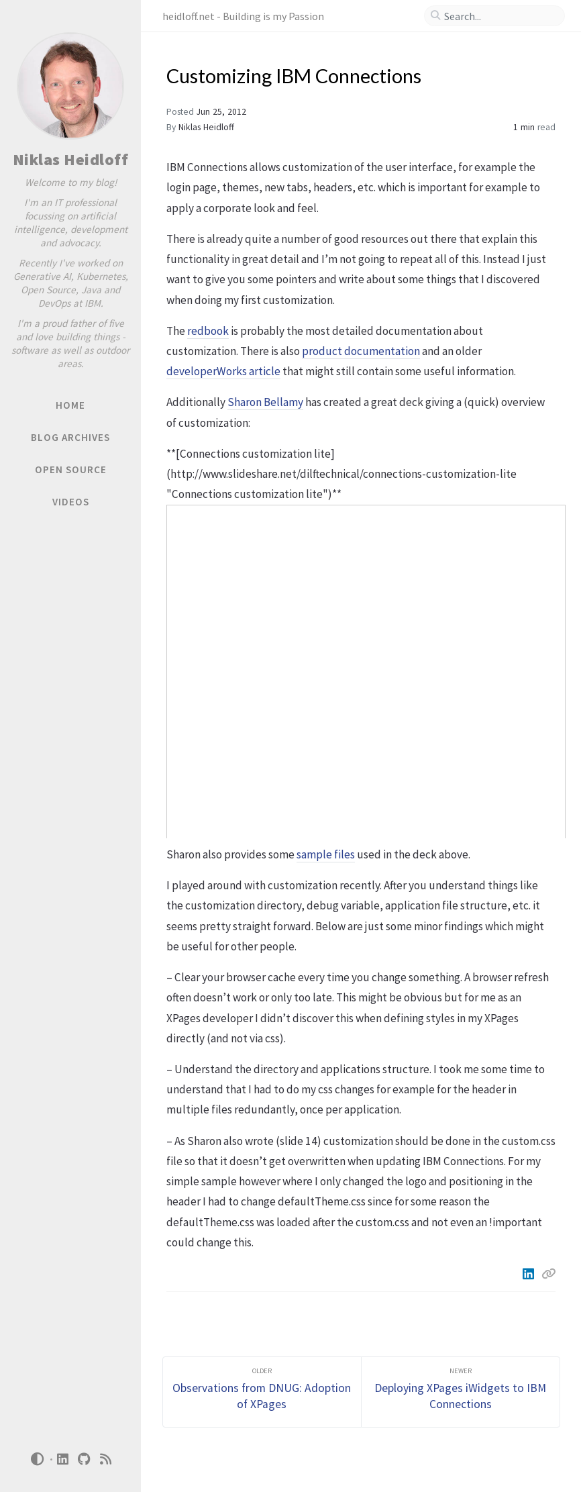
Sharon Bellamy (265, 402)
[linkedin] (63, 1459)
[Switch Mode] (37, 1459)
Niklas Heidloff (71, 159)
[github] (84, 1459)
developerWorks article (223, 371)
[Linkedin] (529, 1274)
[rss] (106, 1459)
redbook (208, 331)
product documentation (361, 351)
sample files (326, 854)
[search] (500, 16)
